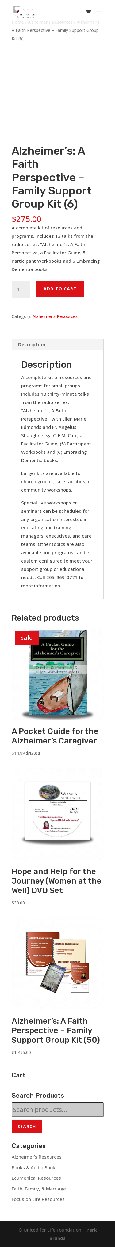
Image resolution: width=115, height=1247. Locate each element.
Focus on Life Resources (38, 1199)
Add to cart (60, 289)
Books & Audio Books (35, 1167)
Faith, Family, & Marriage (39, 1189)
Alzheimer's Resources (55, 316)
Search (26, 1126)
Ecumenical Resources (36, 1178)
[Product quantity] (21, 289)
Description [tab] (31, 344)
